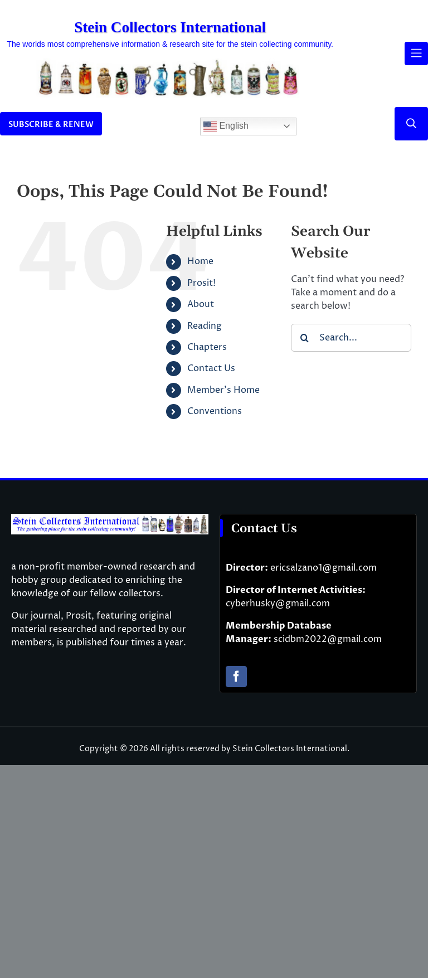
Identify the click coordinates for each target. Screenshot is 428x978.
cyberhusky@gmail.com (278, 603)
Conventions (214, 411)
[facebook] (236, 676)
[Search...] (351, 338)
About (200, 304)
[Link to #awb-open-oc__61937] (416, 53)
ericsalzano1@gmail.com (323, 568)
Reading (204, 326)
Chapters (207, 347)
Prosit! (201, 283)
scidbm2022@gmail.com (328, 639)
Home (200, 261)
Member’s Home (223, 390)
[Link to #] (411, 123)
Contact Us (211, 368)
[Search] (305, 338)
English (226, 126)
